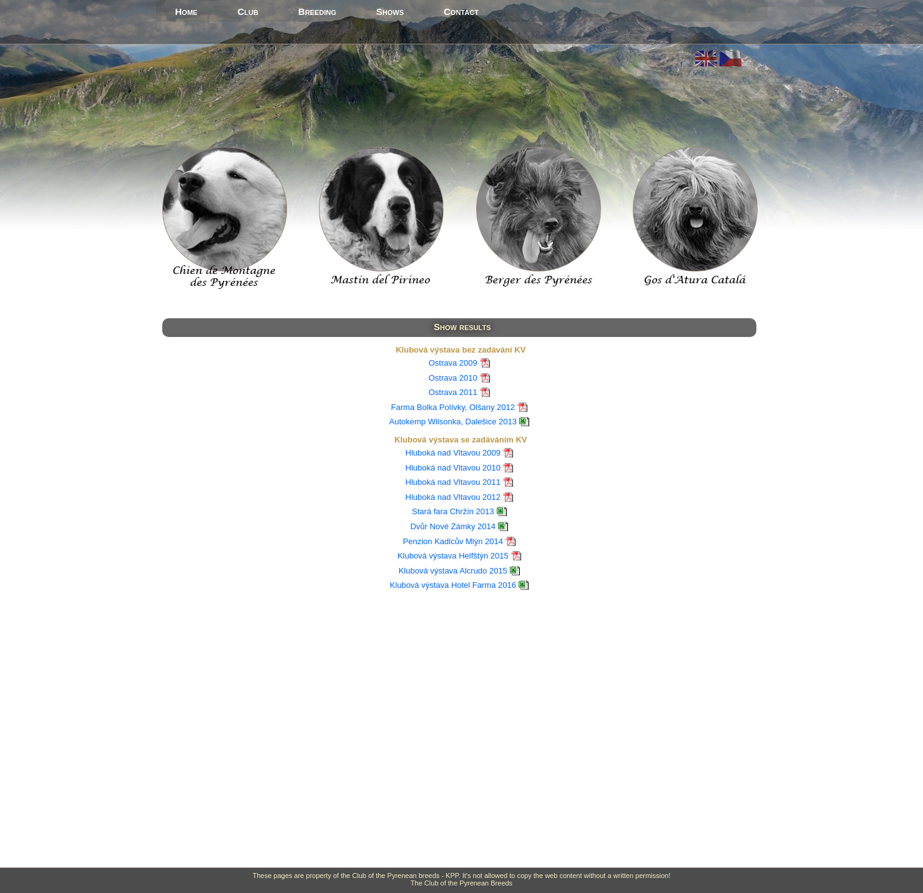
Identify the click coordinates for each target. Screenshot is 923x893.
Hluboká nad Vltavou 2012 (453, 497)
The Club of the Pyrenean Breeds (461, 883)
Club (247, 11)
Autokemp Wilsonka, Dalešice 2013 (453, 421)
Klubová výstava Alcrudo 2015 (453, 570)
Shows (390, 11)
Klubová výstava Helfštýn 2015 (453, 555)
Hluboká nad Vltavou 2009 (453, 452)
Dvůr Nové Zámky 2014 (453, 526)
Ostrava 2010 (453, 378)
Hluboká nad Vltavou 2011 (453, 482)
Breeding (317, 11)
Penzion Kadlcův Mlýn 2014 (453, 541)
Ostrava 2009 (453, 363)
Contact (461, 11)
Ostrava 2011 (453, 392)
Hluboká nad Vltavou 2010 (453, 467)
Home (186, 11)
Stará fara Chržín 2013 (453, 511)
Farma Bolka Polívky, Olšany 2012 (453, 407)
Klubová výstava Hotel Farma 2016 (453, 585)
